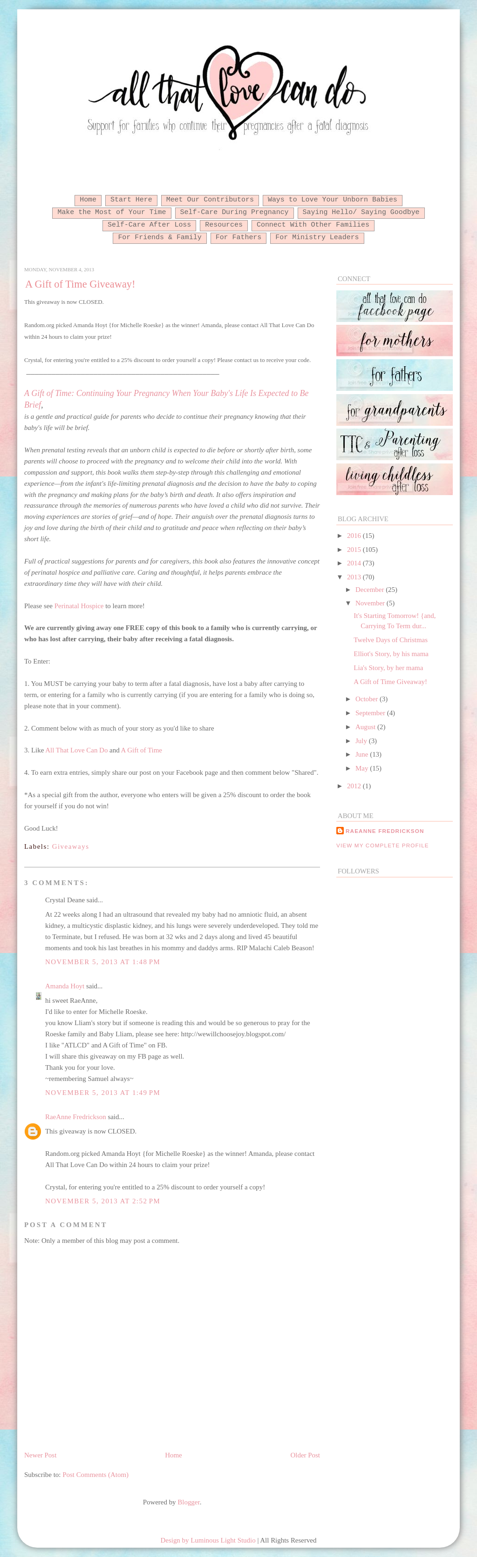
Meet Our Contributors (210, 199)
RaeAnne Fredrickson (75, 1117)
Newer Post (40, 1455)
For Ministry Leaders (317, 237)
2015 (355, 549)
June (362, 754)
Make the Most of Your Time (111, 212)
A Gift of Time (141, 750)
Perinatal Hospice (79, 606)
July (362, 741)
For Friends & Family (159, 237)
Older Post (305, 1455)
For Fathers (239, 237)
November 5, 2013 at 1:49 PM (102, 1092)
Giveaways (70, 846)
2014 (355, 563)
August (366, 727)
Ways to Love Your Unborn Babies (332, 199)
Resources (224, 224)
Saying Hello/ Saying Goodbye (361, 212)
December (370, 589)
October (367, 699)
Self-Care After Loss (149, 224)
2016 (355, 535)
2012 (355, 786)
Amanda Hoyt (64, 986)
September (371, 713)
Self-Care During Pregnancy (234, 212)
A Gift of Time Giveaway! (80, 284)
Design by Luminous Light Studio (208, 1540)
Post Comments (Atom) (95, 1474)
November (371, 603)
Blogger (188, 1502)
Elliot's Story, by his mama (391, 654)
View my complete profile (382, 845)
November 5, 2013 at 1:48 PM (102, 962)
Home (88, 199)
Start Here (131, 199)
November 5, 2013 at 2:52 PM (102, 1201)
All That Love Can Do (76, 750)
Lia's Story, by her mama (388, 667)
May (362, 768)
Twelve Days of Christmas (391, 640)
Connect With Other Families (313, 224)
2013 (355, 577)
